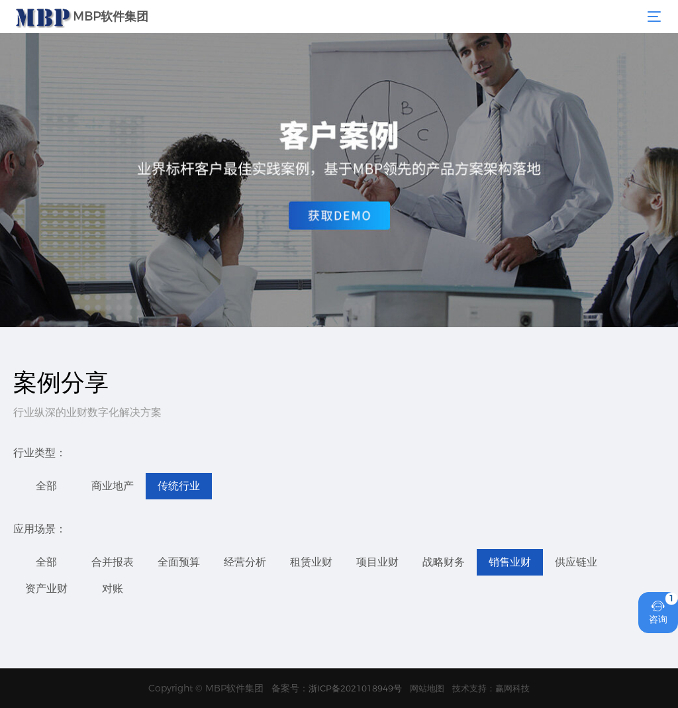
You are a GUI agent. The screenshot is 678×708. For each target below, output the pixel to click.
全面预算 (179, 562)
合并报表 (112, 562)
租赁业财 (311, 562)
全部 (46, 486)
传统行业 (179, 486)
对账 (112, 588)
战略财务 (443, 562)
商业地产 (112, 486)
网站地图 (427, 688)
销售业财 (510, 562)
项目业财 (377, 562)
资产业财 (46, 588)
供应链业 (576, 562)
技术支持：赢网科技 (491, 688)
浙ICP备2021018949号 (355, 688)
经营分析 (245, 562)
